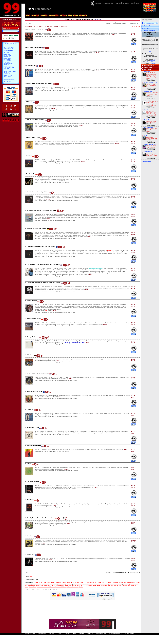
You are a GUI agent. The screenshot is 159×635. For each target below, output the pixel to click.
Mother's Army (118, 584)
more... (114, 34)
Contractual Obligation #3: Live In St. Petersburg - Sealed (43, 282)
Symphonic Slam (105, 585)
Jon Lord (111, 584)
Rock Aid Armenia (87, 585)
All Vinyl (7, 54)
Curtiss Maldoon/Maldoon (119, 582)
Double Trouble (30, 174)
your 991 (118, 3)
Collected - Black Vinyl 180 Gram (151, 122)
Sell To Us (7, 82)
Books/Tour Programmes (8, 76)
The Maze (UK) (123, 585)
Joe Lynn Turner (88, 584)
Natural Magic (127, 584)
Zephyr (81, 587)
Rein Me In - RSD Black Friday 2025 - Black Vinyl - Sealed (151, 154)
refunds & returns (30, 633)
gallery (59, 633)
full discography (136, 26)
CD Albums (7, 55)
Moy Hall (152, 60)
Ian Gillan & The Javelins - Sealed (36, 228)
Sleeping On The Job (33, 427)
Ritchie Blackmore (77, 585)
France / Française (152, 61)
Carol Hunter (100, 582)
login (137, 3)
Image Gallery (9, 50)
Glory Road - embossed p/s (34, 47)
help (132, 3)
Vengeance (30, 409)
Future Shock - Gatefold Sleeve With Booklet (39, 83)
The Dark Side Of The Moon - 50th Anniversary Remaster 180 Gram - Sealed (152, 103)
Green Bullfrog (62, 584)
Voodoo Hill (58, 587)
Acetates (7, 64)
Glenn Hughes (54, 584)
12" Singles (7, 60)
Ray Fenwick (60, 585)
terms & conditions (115, 633)
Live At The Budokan (33, 481)
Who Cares (30, 536)
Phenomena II (47, 585)
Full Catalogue (9, 47)
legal (74, 633)
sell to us (51, 633)
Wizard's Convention (73, 587)
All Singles (7, 58)
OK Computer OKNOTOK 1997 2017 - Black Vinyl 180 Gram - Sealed (151, 113)
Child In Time (31, 554)
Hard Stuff (69, 584)
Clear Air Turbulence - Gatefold (35, 119)
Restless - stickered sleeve (35, 391)
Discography (8, 48)
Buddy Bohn (76, 582)
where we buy (42, 633)
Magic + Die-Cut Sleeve (33, 137)
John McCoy (104, 584)
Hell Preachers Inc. (78, 584)
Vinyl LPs (7, 56)
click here (98, 19)
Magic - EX (29, 101)
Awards (6, 72)
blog (70, 15)
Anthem (36, 582)
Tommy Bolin (32, 587)
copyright (67, 633)
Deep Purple (130, 582)
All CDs (6, 52)
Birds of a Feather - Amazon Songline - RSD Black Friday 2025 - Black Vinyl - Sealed (151, 75)
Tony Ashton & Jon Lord (43, 587)
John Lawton (97, 584)
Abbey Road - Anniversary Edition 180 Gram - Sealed (151, 138)
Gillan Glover (45, 584)
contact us (126, 3)
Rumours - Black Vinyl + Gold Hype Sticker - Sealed (152, 94)
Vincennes (152, 63)
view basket (97, 3)
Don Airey (137, 582)
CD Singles (7, 59)
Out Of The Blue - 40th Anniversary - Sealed (151, 85)
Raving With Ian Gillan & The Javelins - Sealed (40, 210)
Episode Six (28, 584)
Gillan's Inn (30, 355)
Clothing (7, 74)
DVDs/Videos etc (9, 67)
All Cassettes (8, 66)
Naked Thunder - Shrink (34, 318)
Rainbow (54, 585)
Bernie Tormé (42, 582)
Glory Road (30, 499)
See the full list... (147, 161)
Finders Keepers (36, 584)
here (154, 46)
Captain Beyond (91, 582)
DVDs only (7, 68)
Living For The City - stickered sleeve (38, 373)
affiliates (81, 633)
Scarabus (29, 155)
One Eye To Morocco (33, 336)
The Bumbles (114, 585)
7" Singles (7, 62)
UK (154, 59)
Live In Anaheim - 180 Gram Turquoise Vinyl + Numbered (43, 264)
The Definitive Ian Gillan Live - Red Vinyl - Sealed (41, 246)
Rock (30, 576)
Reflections (68, 585)
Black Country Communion (54, 582)
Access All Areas (32, 300)
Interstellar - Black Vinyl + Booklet (151, 146)
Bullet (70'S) (83, 582)
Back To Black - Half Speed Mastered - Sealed (151, 130)
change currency (108, 3)
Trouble (29, 463)
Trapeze (52, 587)
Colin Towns (108, 582)
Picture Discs (8, 63)
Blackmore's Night (67, 582)
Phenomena (39, 585)
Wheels (64, 587)
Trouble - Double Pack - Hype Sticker (37, 192)
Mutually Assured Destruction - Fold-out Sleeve (41, 518)
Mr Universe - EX (31, 65)
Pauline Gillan (32, 585)
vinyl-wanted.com (101, 633)
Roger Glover (96, 585)
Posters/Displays (10, 71)
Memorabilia (8, 70)
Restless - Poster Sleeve (34, 445)
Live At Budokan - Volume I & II (35, 29)
